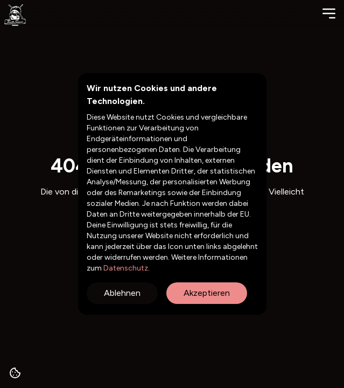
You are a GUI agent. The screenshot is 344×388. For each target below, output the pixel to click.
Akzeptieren (207, 293)
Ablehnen (122, 293)
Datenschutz (125, 268)
